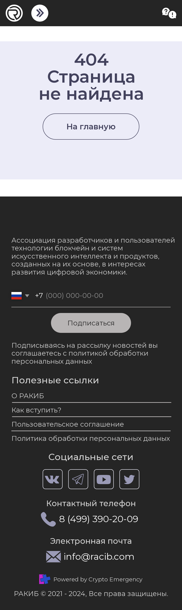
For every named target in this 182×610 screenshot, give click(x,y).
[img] (39, 13)
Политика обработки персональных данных (90, 438)
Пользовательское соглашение (67, 424)
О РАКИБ (27, 396)
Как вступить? (36, 410)
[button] (169, 13)
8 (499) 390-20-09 (98, 518)
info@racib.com (99, 556)
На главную (91, 126)
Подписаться (91, 323)
